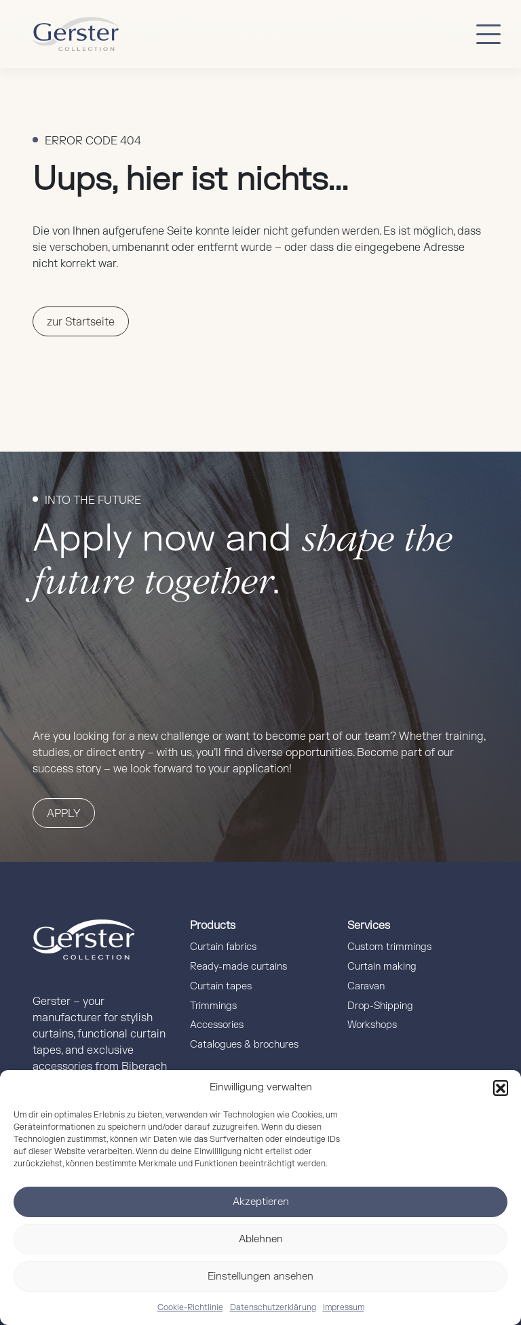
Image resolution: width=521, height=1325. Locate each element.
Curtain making (382, 966)
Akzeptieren (261, 1201)
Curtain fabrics (223, 947)
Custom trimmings (389, 947)
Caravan (366, 986)
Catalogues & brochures (244, 1044)
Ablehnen (261, 1239)
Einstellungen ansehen (260, 1276)
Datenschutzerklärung (273, 1307)
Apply (64, 813)
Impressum (343, 1307)
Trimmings (213, 1006)
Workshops (372, 1025)
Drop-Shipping (380, 1006)
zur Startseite (81, 322)
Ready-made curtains (238, 966)
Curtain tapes (221, 986)
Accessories (217, 1025)
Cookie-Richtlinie (190, 1307)
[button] (500, 1087)
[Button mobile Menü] (488, 34)
